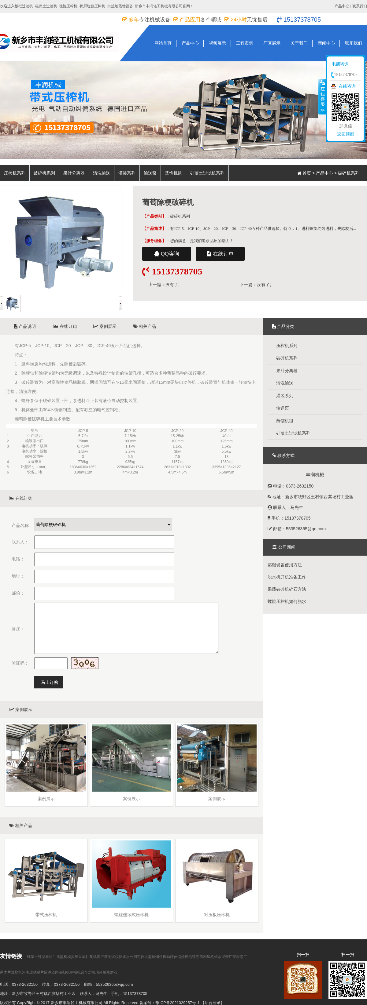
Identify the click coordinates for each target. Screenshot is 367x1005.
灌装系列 (126, 173)
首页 (306, 173)
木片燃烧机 (13, 972)
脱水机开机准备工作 (287, 577)
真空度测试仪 (108, 957)
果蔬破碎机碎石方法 (287, 589)
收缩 (322, 96)
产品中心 (342, 6)
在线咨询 (347, 86)
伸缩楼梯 (181, 957)
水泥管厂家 (227, 957)
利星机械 (210, 957)
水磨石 (111, 972)
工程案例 (244, 43)
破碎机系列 (44, 173)
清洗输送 (101, 173)
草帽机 (75, 972)
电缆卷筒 (195, 957)
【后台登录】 (212, 1002)
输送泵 (150, 173)
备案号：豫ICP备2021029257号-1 (169, 1002)
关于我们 (299, 43)
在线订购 (65, 326)
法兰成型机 (58, 957)
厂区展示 (271, 43)
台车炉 (86, 972)
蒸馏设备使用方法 (285, 564)
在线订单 (220, 254)
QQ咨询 (166, 254)
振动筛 (168, 957)
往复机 (91, 957)
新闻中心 (326, 43)
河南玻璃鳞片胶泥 (36, 972)
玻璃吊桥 (99, 972)
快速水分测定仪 (131, 957)
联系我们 (359, 6)
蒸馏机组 (173, 173)
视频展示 (217, 43)
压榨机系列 (14, 173)
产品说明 (25, 326)
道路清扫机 (60, 972)
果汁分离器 (74, 173)
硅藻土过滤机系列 (207, 173)
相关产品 (144, 326)
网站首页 (163, 43)
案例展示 (105, 326)
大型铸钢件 (153, 957)
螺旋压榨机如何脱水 (287, 601)
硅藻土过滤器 (38, 957)
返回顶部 (345, 134)
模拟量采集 (76, 957)
